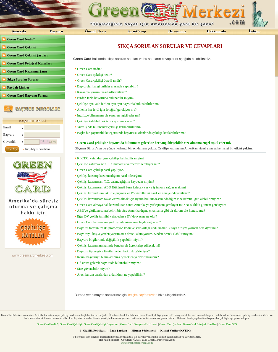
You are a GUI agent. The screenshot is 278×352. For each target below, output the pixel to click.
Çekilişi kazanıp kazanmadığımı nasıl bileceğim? (109, 176)
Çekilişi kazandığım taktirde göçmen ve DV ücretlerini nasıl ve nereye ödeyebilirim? (133, 193)
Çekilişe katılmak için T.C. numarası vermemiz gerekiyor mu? (118, 164)
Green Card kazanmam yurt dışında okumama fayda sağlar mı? (119, 222)
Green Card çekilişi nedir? (94, 75)
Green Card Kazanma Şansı (27, 71)
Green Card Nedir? (21, 39)
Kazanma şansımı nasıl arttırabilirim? (102, 92)
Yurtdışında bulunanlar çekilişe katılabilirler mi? (109, 127)
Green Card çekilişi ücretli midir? (99, 80)
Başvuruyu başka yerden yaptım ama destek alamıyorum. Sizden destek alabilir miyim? (135, 234)
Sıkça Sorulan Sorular (23, 79)
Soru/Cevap (137, 31)
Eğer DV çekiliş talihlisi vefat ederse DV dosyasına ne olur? (117, 216)
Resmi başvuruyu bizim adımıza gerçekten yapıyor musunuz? (118, 257)
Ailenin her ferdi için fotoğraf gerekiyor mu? (107, 110)
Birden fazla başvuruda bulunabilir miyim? (105, 98)
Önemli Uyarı (95, 31)
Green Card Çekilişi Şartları (27, 55)
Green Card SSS (228, 324)
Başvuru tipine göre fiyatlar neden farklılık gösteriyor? (113, 251)
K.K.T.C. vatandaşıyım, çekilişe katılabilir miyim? (110, 158)
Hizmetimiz (177, 31)
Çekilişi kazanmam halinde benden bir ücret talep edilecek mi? (119, 245)
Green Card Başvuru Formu (27, 95)
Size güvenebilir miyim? (93, 269)
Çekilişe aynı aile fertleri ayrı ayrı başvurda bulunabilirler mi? (118, 104)
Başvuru (56, 31)
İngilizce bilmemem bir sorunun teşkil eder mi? (108, 115)
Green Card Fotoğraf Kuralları (29, 63)
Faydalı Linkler (18, 87)
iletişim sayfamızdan (142, 295)
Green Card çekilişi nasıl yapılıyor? (100, 170)
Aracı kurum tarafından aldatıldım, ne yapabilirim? (111, 274)
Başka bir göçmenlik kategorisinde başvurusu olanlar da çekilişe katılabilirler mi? (131, 133)
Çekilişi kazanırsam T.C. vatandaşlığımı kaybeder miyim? (115, 181)
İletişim (255, 31)
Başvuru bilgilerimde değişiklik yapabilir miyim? (110, 240)
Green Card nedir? (89, 69)
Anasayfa (19, 31)
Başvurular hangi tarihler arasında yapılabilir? (107, 86)
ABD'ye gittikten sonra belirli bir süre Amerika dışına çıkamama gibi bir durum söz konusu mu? (141, 211)
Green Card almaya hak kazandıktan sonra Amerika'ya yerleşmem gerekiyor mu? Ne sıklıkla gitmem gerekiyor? (151, 205)
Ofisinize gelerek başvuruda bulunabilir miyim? (109, 263)
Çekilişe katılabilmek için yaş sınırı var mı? (106, 121)
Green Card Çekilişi (21, 47)
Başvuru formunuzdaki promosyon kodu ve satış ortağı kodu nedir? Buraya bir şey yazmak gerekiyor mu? (147, 228)
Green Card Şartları (170, 324)
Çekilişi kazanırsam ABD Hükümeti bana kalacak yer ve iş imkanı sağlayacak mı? (132, 187)
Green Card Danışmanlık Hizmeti (139, 324)
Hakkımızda (216, 31)
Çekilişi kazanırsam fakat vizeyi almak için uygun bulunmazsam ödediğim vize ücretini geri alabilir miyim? (149, 199)
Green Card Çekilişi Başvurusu (101, 324)
